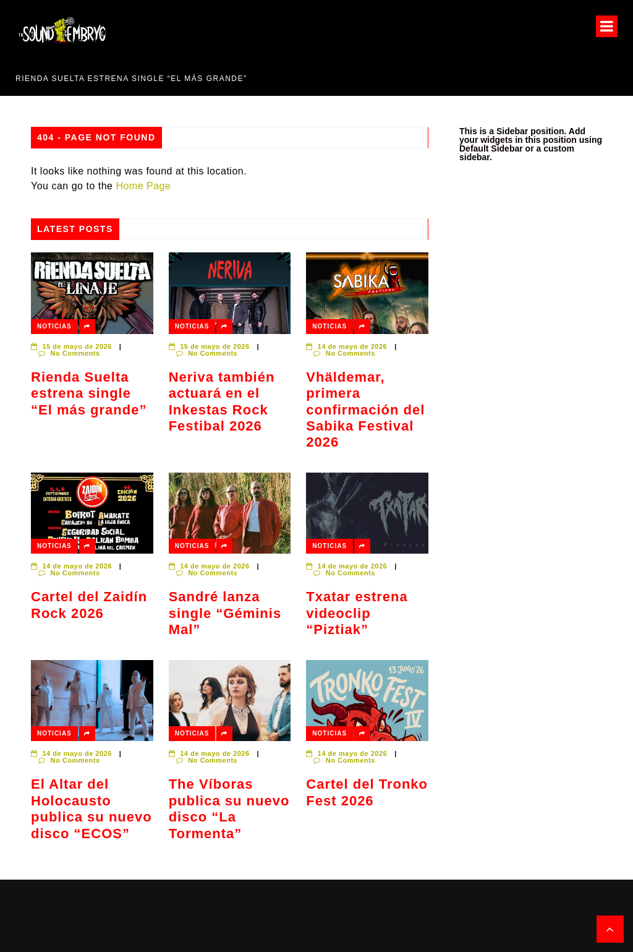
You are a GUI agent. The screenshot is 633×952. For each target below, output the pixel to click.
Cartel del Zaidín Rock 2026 (89, 604)
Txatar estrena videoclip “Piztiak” (356, 613)
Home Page (143, 186)
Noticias (54, 326)
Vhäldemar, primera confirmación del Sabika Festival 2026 (365, 409)
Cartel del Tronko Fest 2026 (367, 792)
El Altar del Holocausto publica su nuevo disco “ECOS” (91, 808)
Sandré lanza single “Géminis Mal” (225, 613)
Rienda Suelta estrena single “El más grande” (131, 78)
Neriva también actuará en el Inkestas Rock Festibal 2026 (222, 401)
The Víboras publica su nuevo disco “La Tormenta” (229, 808)
